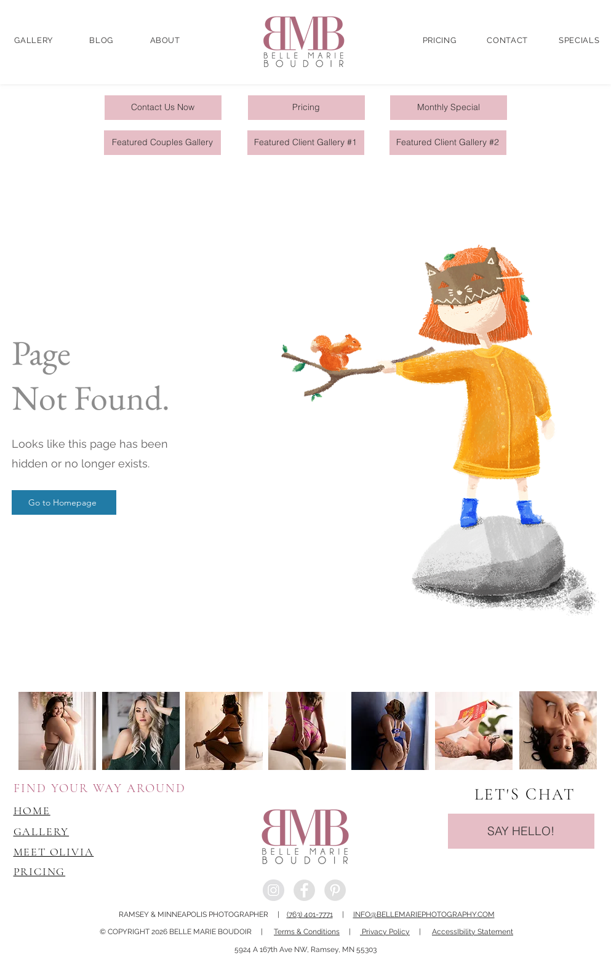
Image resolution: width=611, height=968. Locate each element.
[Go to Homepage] (64, 502)
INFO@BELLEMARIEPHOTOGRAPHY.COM (424, 914)
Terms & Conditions (307, 931)
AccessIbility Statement (472, 931)
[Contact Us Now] (163, 107)
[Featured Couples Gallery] (162, 142)
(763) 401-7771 (310, 914)
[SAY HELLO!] (521, 831)
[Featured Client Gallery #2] (447, 142)
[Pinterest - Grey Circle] (335, 890)
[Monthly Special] (448, 107)
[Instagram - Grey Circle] (273, 890)
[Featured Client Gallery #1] (305, 142)
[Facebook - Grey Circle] (304, 890)
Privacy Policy (385, 931)
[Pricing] (306, 107)
